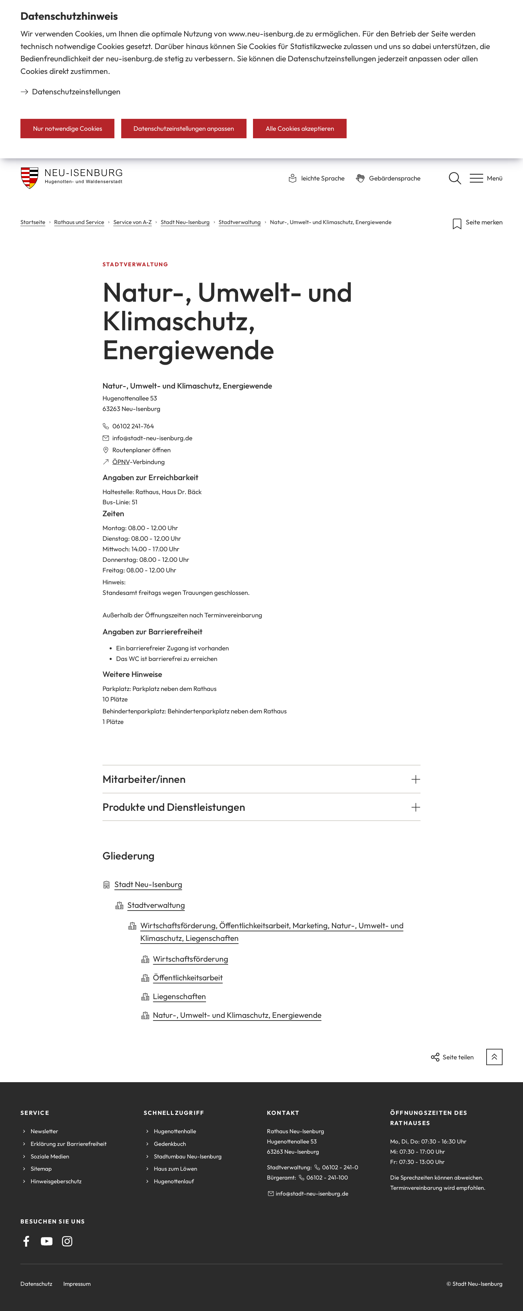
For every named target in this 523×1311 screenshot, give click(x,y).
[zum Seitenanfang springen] (494, 1057)
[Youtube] (46, 1241)
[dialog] (261, 79)
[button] (261, 779)
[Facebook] (26, 1241)
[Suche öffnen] (455, 178)
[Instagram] (67, 1241)
